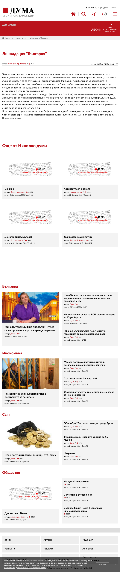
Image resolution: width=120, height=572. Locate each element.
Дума (13, 334)
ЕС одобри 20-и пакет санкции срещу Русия (88, 423)
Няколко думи (20, 38)
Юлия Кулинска (17, 192)
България (10, 286)
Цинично (9, 189)
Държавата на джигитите (78, 237)
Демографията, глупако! (18, 237)
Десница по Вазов (16, 513)
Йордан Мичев (76, 192)
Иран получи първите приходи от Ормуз (30, 455)
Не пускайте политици (76, 481)
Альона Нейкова (77, 240)
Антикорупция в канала (77, 189)
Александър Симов (18, 517)
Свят (6, 414)
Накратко (69, 453)
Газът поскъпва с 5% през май (80, 378)
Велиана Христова (17, 64)
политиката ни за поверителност (31, 568)
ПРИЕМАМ (102, 564)
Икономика (12, 353)
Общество (11, 473)
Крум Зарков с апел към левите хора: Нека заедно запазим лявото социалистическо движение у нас (88, 298)
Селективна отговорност (78, 495)
